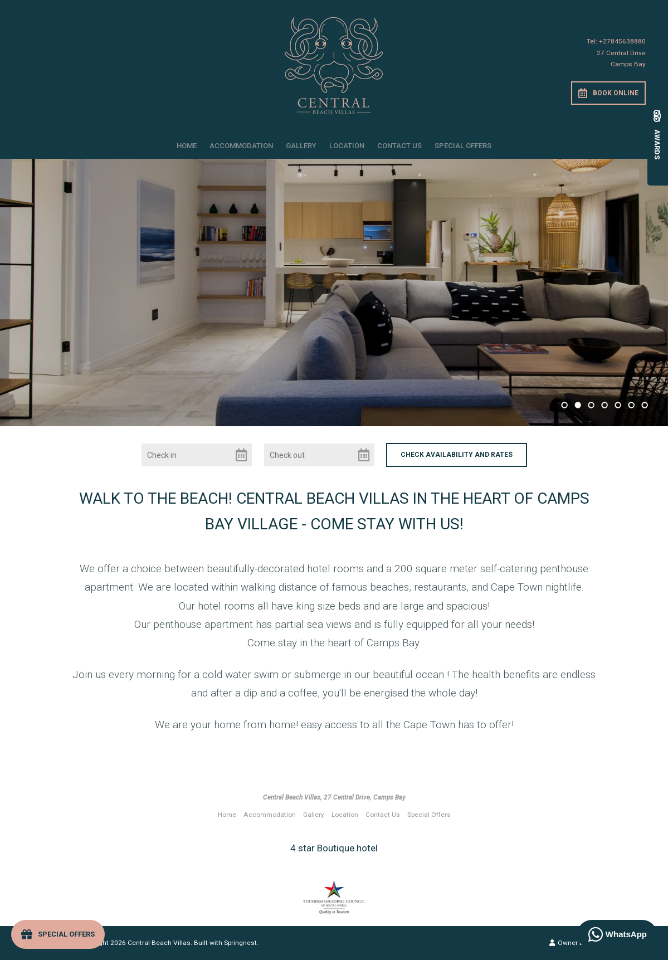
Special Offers (463, 146)
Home (187, 146)
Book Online (608, 93)
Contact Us (399, 146)
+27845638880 (622, 41)
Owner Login (572, 943)
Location (346, 146)
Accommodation (241, 146)
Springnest (240, 943)
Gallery (301, 146)
